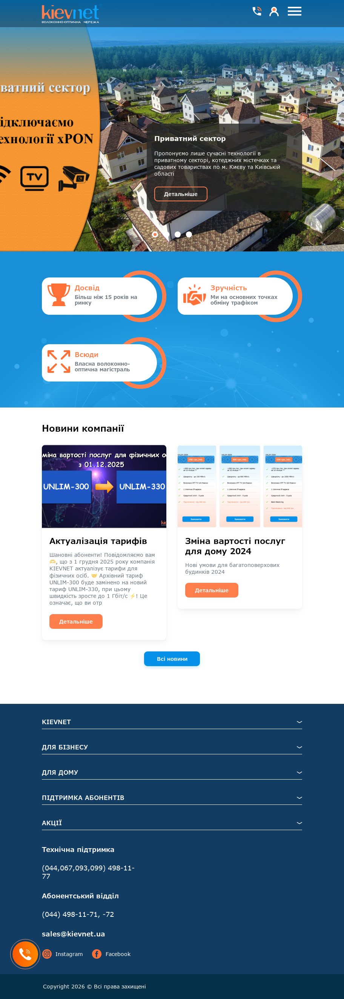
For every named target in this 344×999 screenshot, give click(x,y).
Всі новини (172, 659)
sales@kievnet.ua (73, 934)
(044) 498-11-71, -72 (78, 914)
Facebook (111, 954)
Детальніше (181, 194)
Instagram (62, 954)
